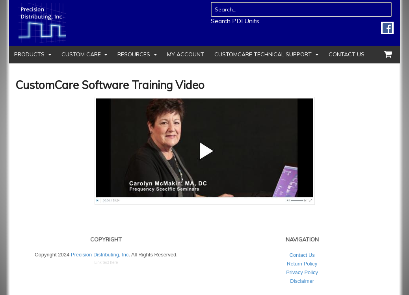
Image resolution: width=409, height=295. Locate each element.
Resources (133, 54)
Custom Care (81, 54)
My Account (185, 54)
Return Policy (302, 264)
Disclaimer (302, 281)
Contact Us (346, 54)
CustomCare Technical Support (263, 54)
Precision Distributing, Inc (100, 255)
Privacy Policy (302, 272)
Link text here (106, 262)
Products (29, 54)
